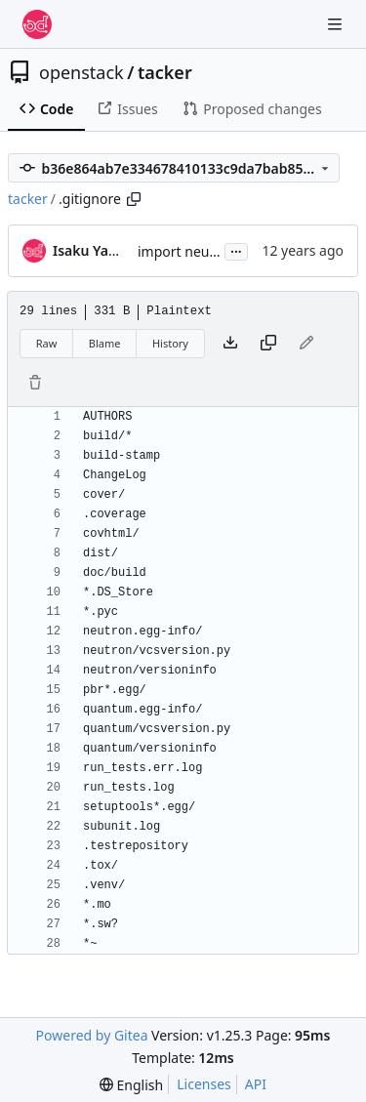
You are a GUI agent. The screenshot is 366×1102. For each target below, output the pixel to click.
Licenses (204, 1084)
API (255, 1084)
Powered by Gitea (92, 1035)
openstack (81, 72)
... (236, 250)
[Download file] (230, 343)
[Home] (37, 24)
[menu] (131, 1085)
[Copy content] (268, 343)
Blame (105, 343)
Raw (47, 343)
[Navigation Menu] (336, 24)
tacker (165, 72)
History (170, 343)
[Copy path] (134, 199)
